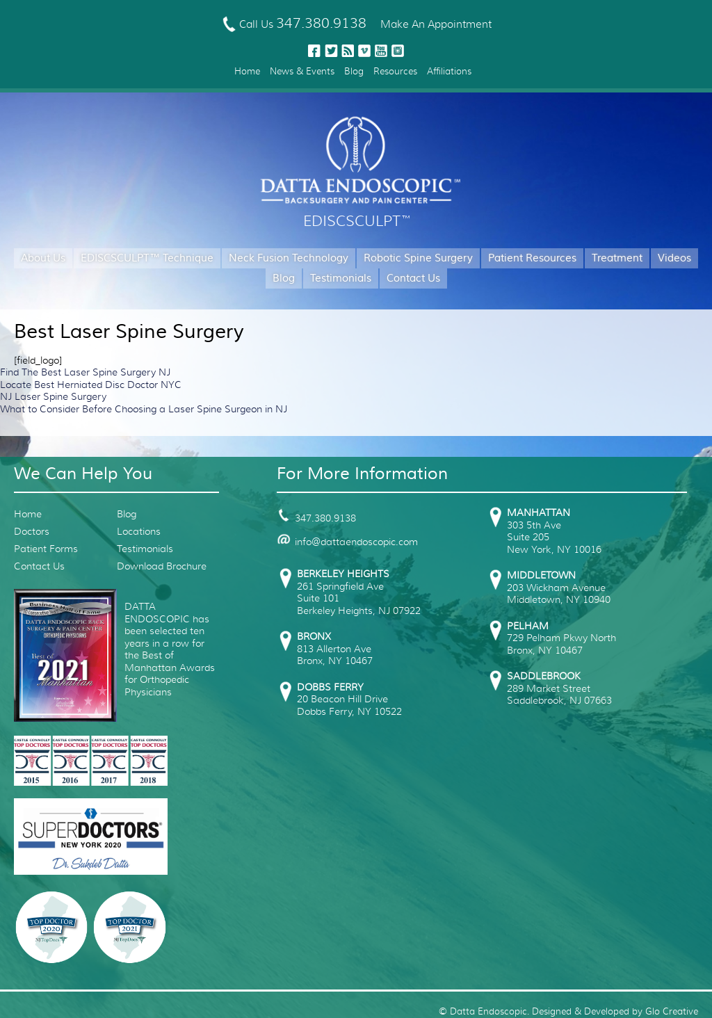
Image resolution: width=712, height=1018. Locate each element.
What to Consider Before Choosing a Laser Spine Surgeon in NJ (143, 409)
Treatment (617, 258)
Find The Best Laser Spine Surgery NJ (85, 372)
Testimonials (340, 278)
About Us (43, 258)
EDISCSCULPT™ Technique (147, 258)
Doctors (31, 531)
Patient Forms (46, 548)
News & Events (302, 71)
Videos (674, 258)
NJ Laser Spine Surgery (53, 396)
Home (247, 71)
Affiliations (449, 71)
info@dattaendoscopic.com (347, 541)
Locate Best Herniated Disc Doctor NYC (90, 384)
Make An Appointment (436, 24)
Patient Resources (532, 258)
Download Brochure (162, 566)
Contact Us (413, 278)
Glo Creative (671, 1011)
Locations (139, 531)
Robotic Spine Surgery (418, 258)
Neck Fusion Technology (288, 258)
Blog (354, 71)
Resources (395, 71)
